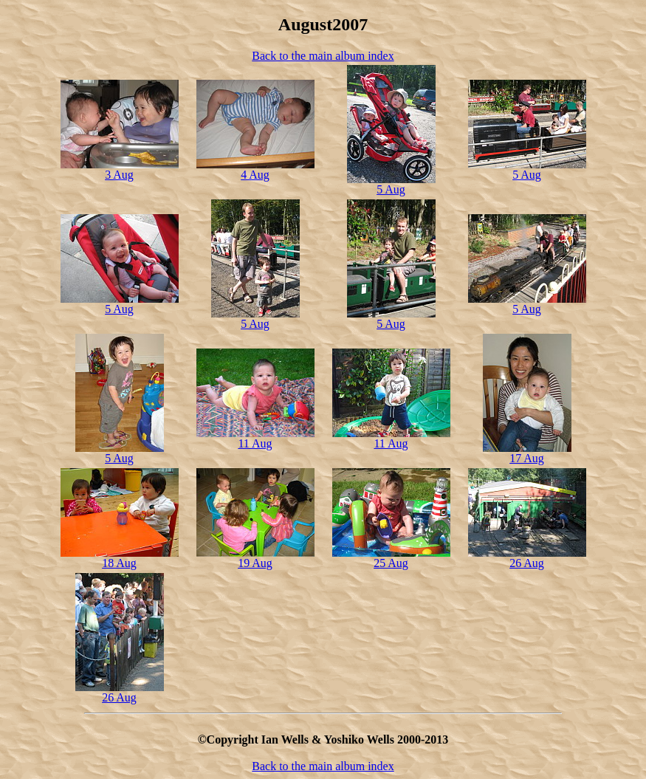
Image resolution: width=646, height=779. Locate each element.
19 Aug (255, 563)
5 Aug (391, 189)
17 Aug (526, 458)
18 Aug (119, 563)
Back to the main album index (323, 55)
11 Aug (255, 443)
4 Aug (255, 174)
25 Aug (391, 563)
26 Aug (526, 563)
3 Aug (119, 174)
